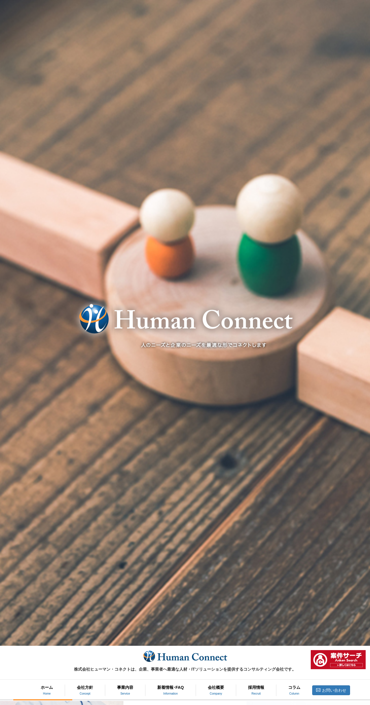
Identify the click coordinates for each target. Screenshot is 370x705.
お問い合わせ (331, 690)
